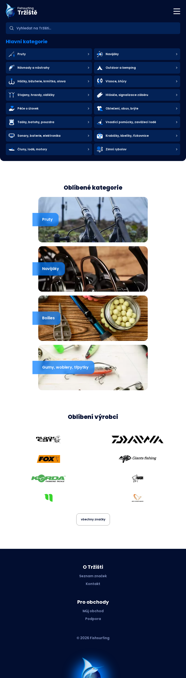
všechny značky (93, 519)
